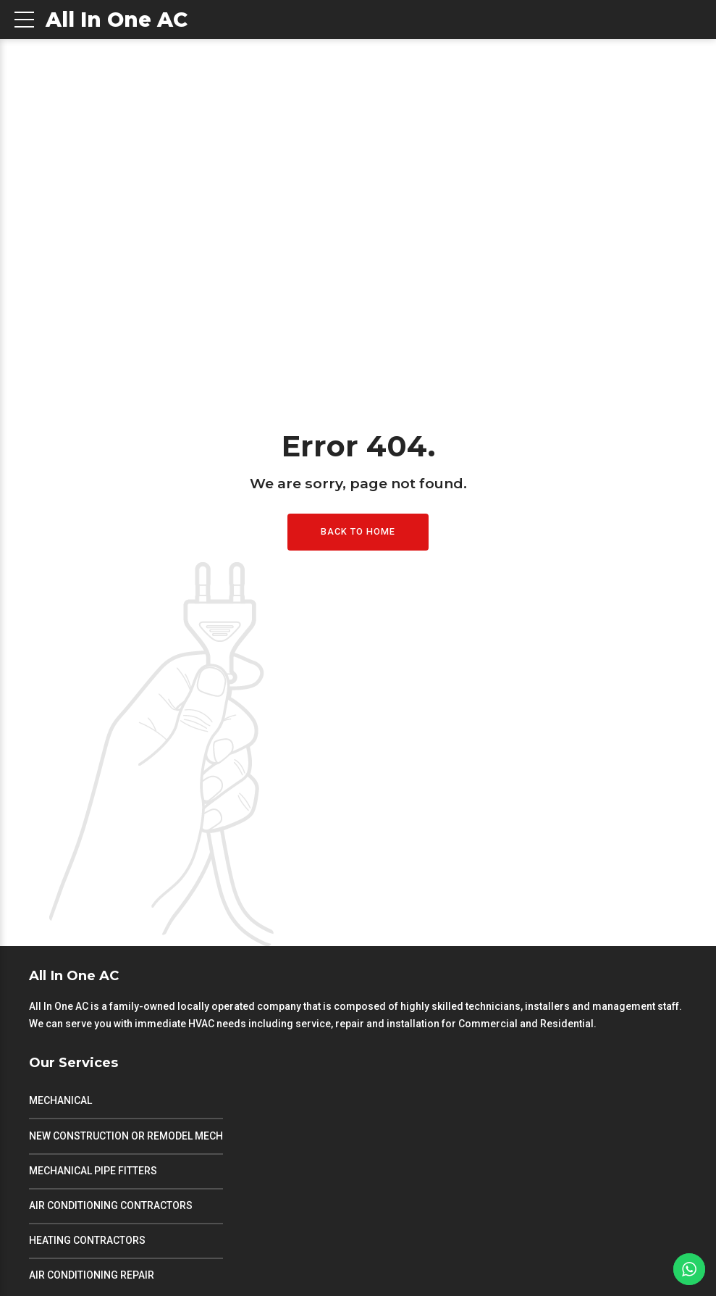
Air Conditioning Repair (91, 1275)
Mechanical (60, 1100)
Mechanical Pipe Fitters (93, 1170)
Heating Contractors (87, 1240)
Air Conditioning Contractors (111, 1205)
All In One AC (117, 19)
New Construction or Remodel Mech (126, 1136)
